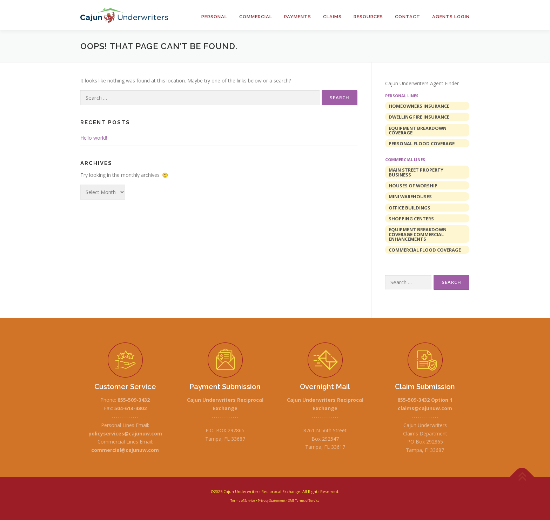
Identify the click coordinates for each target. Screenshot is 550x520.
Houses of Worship (413, 185)
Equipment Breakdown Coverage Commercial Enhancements (418, 234)
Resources (368, 16)
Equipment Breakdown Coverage (418, 130)
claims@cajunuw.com (425, 408)
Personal (214, 16)
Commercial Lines (405, 159)
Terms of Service (242, 500)
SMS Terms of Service (304, 500)
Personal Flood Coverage (422, 143)
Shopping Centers (411, 218)
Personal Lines (401, 95)
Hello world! (93, 137)
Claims (332, 16)
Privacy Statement (272, 500)
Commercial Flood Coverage (425, 250)
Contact (407, 16)
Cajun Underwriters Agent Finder (422, 83)
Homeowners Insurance (419, 106)
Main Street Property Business (416, 172)
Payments (297, 16)
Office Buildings (409, 208)
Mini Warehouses (410, 196)
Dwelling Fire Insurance (419, 117)
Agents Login (451, 16)
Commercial (255, 16)
